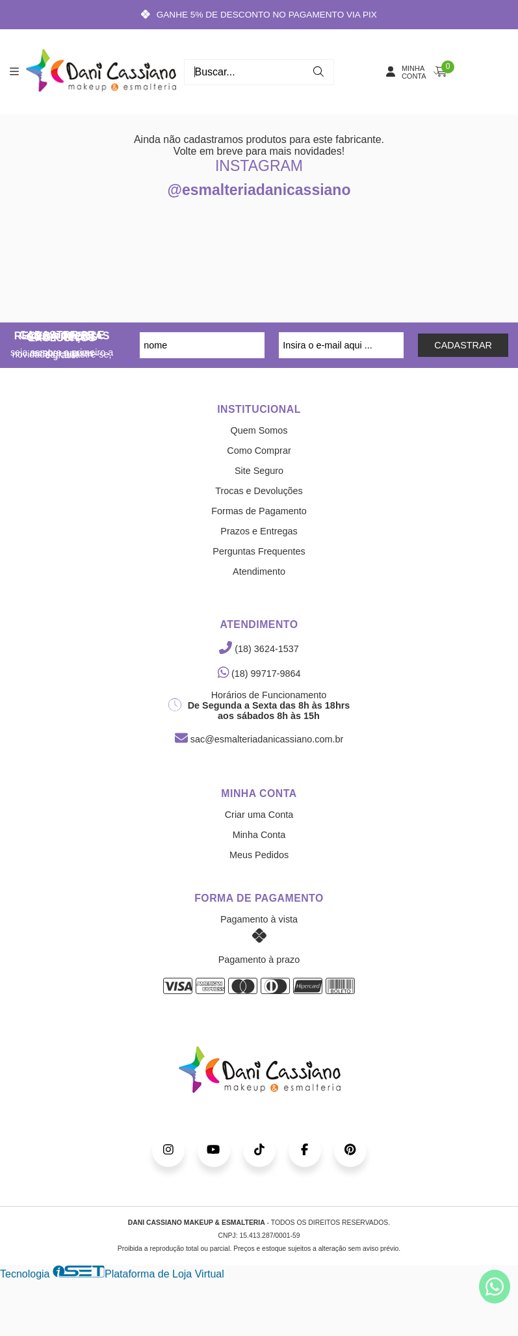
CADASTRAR (463, 345)
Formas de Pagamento (258, 511)
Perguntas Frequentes (259, 551)
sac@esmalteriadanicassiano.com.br (259, 739)
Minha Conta (259, 835)
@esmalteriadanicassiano (259, 189)
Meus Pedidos (259, 855)
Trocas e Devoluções (259, 491)
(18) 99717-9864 (259, 673)
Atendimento (259, 571)
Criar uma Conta (259, 814)
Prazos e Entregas (258, 531)
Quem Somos (259, 430)
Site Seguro (259, 470)
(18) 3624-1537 (258, 649)
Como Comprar (259, 450)
